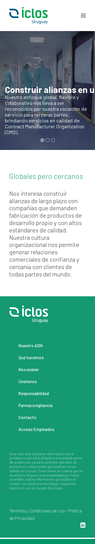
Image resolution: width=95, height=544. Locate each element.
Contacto (27, 417)
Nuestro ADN (30, 345)
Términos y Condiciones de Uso (37, 510)
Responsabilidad (33, 393)
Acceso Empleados (36, 429)
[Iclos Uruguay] (28, 15)
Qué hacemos (31, 357)
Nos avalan (28, 369)
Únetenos (27, 381)
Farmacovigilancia (35, 405)
